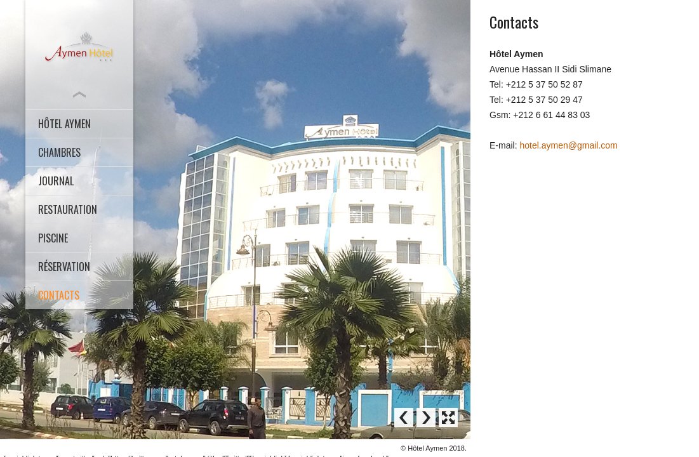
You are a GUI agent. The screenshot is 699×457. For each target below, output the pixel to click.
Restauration (67, 209)
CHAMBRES (59, 152)
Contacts (58, 295)
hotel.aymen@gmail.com (568, 145)
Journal (56, 181)
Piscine (53, 238)
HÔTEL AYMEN (64, 123)
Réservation (64, 266)
